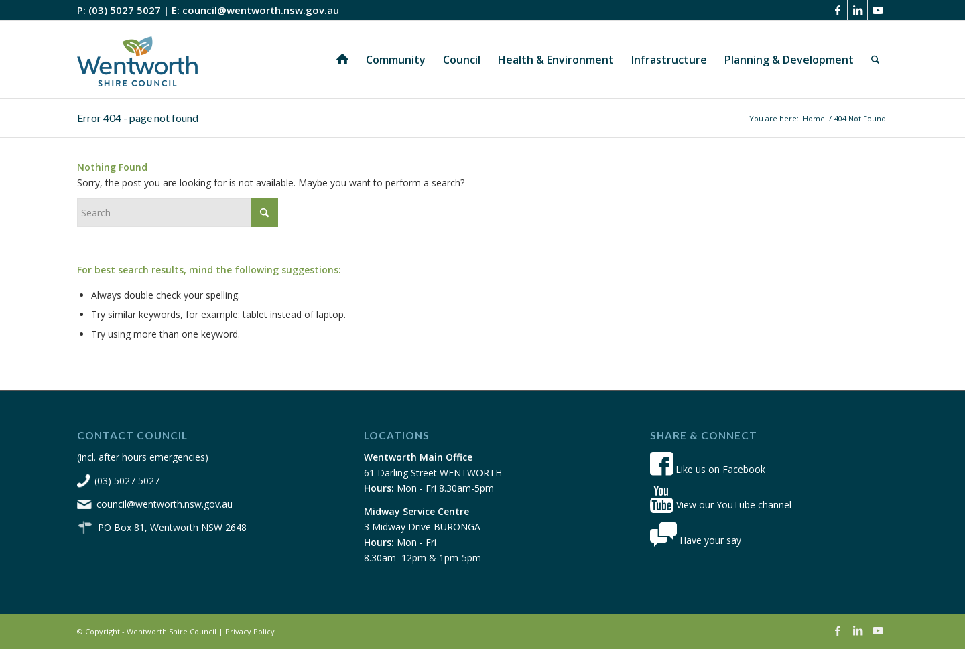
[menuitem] (342, 59)
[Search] (875, 59)
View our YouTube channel (720, 504)
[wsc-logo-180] (137, 59)
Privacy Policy (250, 631)
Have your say (695, 540)
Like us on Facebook (707, 469)
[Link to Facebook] (837, 10)
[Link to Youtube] (878, 10)
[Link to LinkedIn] (857, 10)
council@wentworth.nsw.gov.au (260, 10)
